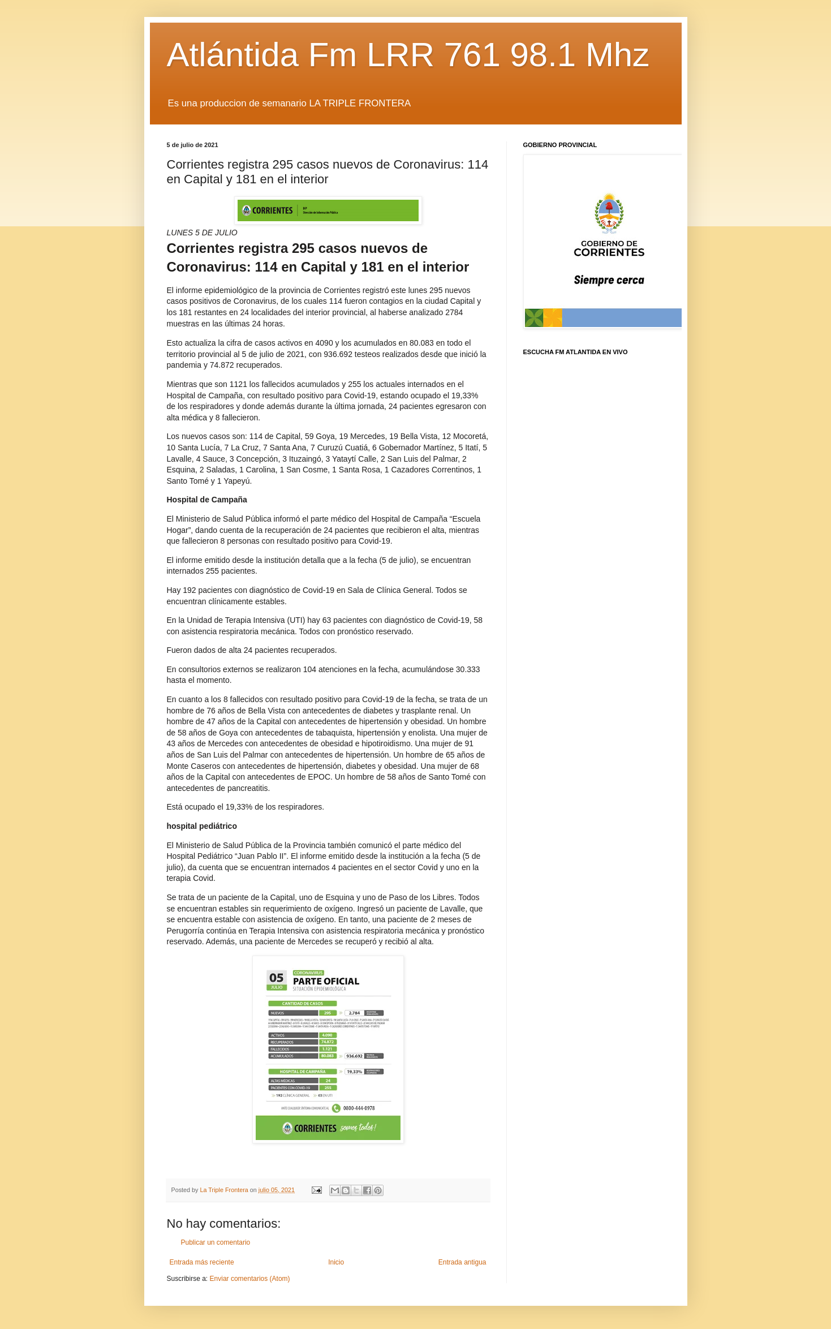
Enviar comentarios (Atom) (250, 1279)
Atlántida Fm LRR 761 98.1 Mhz (408, 55)
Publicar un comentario (216, 1242)
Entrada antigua (462, 1262)
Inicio (336, 1262)
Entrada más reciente (202, 1262)
